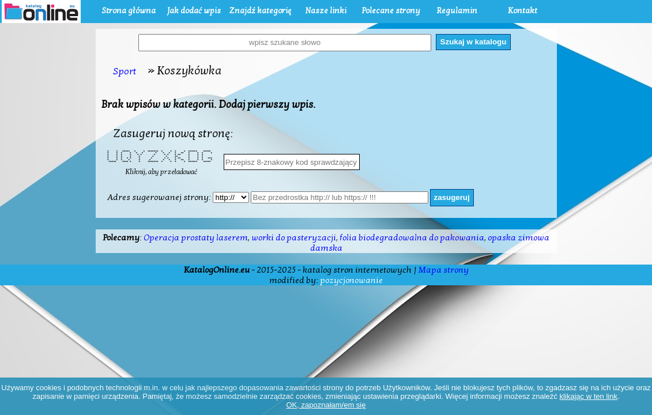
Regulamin (456, 11)
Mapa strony (444, 270)
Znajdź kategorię (260, 11)
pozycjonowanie (351, 280)
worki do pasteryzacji (293, 237)
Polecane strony (391, 11)
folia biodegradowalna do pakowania (412, 237)
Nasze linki (325, 11)
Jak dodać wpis (194, 11)
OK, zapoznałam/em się (325, 405)
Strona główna (128, 11)
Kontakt (522, 11)
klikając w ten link (588, 396)
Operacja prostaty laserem (196, 237)
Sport (125, 71)
